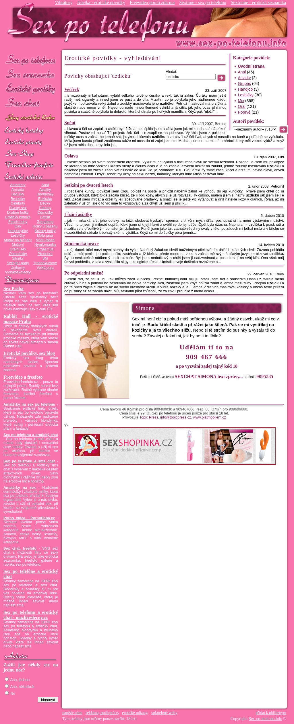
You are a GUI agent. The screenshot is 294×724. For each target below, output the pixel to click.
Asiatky (45, 190)
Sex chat (30, 103)
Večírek (71, 89)
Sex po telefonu (30, 59)
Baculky (17, 194)
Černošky (45, 213)
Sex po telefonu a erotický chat (30, 435)
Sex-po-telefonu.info (265, 719)
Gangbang (44, 222)
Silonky (18, 258)
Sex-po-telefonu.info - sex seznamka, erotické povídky (100, 22)
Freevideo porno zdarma (152, 2)
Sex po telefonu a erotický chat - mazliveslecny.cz (30, 615)
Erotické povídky (30, 88)
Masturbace (45, 240)
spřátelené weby (164, 713)
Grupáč (244, 83)
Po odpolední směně (83, 272)
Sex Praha (13, 288)
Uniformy (18, 268)
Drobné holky (18, 213)
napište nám (72, 713)
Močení (18, 245)
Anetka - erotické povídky (101, 2)
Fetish (45, 217)
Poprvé (244, 112)
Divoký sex (17, 208)
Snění (69, 122)
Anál (45, 185)
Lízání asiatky (78, 214)
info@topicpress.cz (175, 417)
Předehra (45, 254)
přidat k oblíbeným (271, 713)
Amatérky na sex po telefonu (29, 404)
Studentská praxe (81, 243)
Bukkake (45, 199)
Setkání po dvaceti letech (88, 185)
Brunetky (18, 199)
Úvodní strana (251, 66)
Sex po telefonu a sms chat (29, 461)
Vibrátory (63, 2)
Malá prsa (45, 235)
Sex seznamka (30, 74)
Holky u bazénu (44, 226)
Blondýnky (45, 194)
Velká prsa (44, 268)
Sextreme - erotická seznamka (258, 2)
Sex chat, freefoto (19, 548)
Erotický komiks (17, 217)
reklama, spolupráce (102, 713)
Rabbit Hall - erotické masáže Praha (30, 319)
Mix (241, 100)
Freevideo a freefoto (22, 377)
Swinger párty (18, 263)
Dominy (45, 208)
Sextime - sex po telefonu (202, 2)
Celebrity (18, 203)
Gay (17, 226)
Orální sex (17, 249)
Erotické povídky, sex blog (29, 353)
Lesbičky (18, 235)
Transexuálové (45, 263)
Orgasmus (45, 249)
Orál (241, 106)
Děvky (45, 203)
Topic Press (149, 417)
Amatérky (17, 185)
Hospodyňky (18, 231)
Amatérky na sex (19, 488)
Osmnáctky (18, 254)
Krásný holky (45, 231)
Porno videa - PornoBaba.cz (29, 518)
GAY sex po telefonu (30, 118)
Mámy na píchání (18, 240)
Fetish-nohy (17, 222)
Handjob (245, 89)
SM (45, 258)
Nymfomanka (45, 245)
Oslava (71, 155)
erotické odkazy (134, 713)
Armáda (17, 190)
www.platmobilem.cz (209, 417)
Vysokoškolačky (18, 272)
